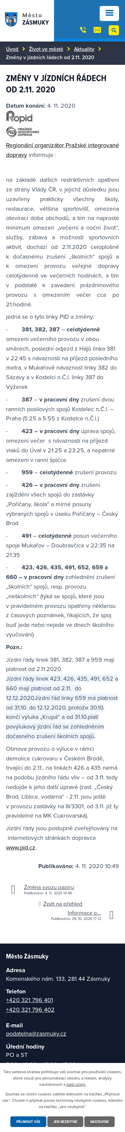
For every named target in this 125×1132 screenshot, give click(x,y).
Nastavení (99, 1121)
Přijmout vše (28, 1121)
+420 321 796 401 (29, 1000)
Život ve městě (46, 49)
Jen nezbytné (65, 1121)
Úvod (12, 49)
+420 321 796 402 (30, 1009)
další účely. (76, 1084)
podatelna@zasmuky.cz (36, 1033)
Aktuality (84, 49)
